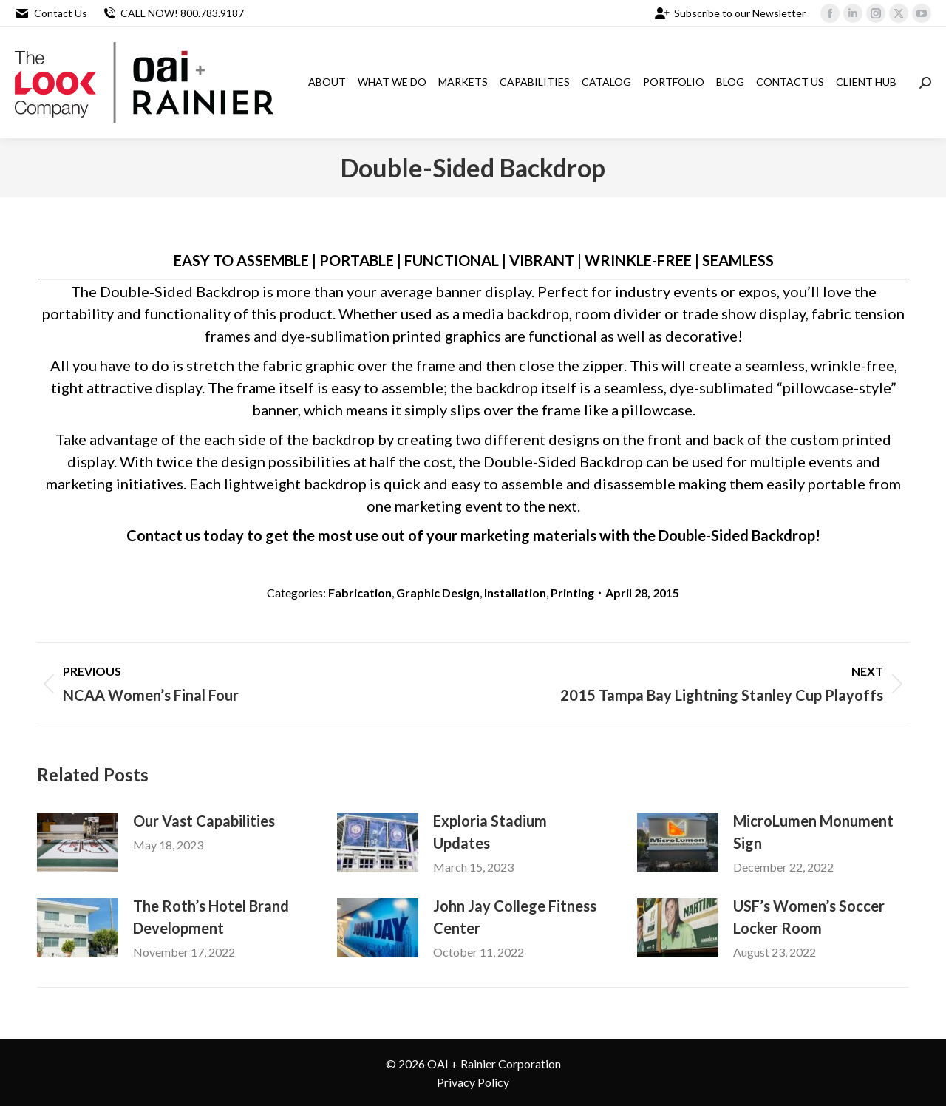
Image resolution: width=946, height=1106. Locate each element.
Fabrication (360, 593)
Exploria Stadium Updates (490, 832)
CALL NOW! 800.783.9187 (173, 13)
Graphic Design (438, 593)
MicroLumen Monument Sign (813, 832)
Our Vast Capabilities (204, 821)
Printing (572, 593)
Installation (515, 593)
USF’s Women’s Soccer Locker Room (809, 917)
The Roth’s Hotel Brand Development (211, 917)
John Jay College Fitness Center (514, 917)
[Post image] (77, 842)
